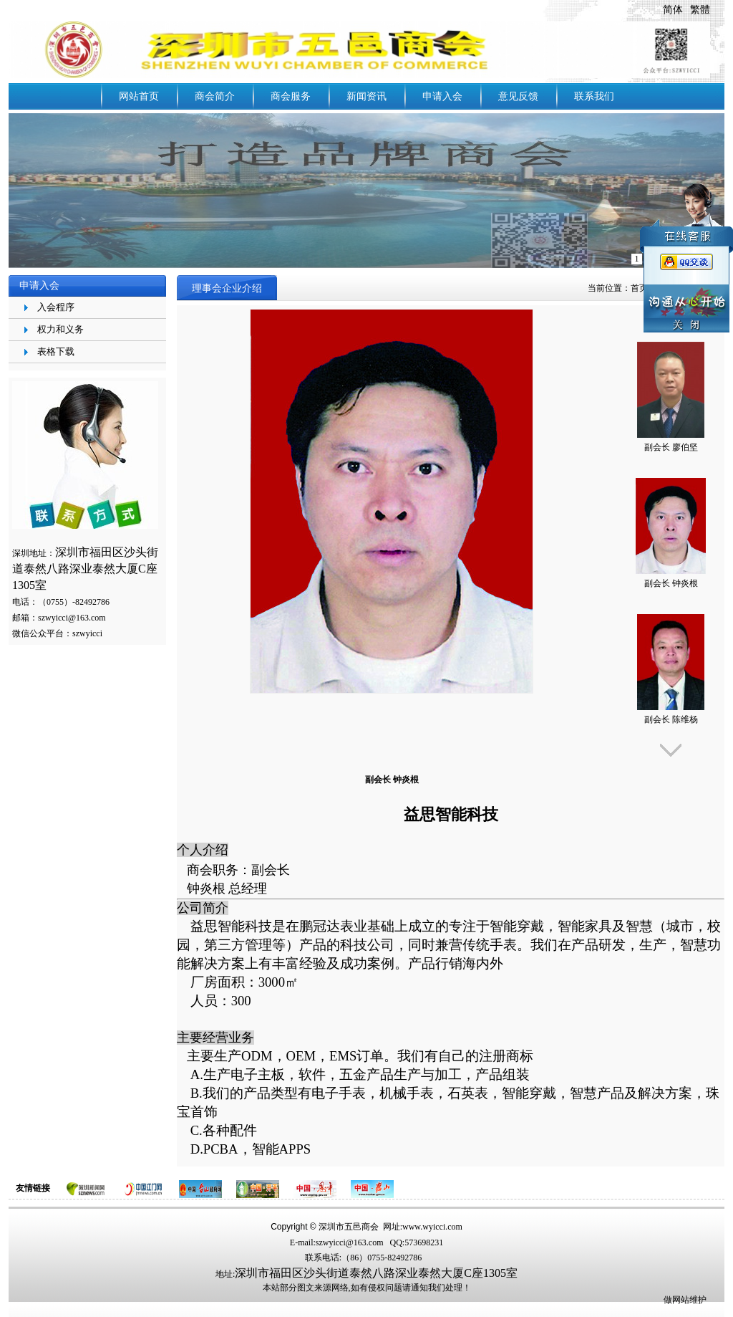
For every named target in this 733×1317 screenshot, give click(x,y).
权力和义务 (60, 329)
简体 (673, 9)
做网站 (676, 1300)
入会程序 (55, 307)
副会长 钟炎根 (671, 583)
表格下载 (55, 351)
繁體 (700, 9)
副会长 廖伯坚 (671, 447)
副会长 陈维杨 (671, 719)
